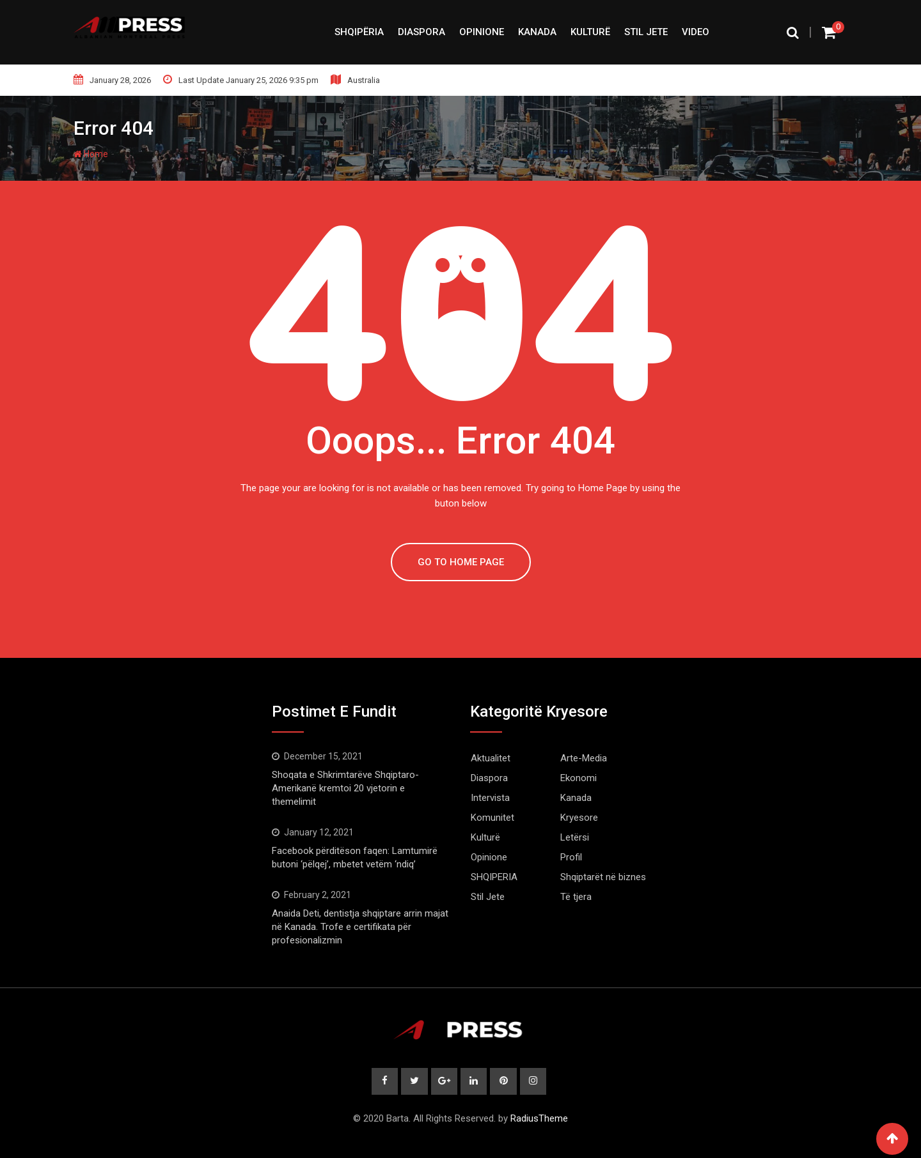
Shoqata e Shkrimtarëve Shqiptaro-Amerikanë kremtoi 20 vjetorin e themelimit (345, 788)
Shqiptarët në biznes (603, 877)
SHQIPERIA (494, 877)
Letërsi (574, 837)
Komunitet (492, 817)
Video (695, 32)
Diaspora (421, 32)
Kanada (537, 32)
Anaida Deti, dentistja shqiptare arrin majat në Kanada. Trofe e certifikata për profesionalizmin (360, 927)
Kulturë (590, 32)
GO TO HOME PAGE (461, 562)
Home (91, 154)
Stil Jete (646, 32)
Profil (571, 857)
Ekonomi (578, 778)
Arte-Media (583, 758)
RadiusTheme (539, 1118)
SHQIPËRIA (359, 32)
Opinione (481, 32)
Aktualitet (490, 758)
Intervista (490, 798)
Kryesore (579, 817)
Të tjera (576, 897)
